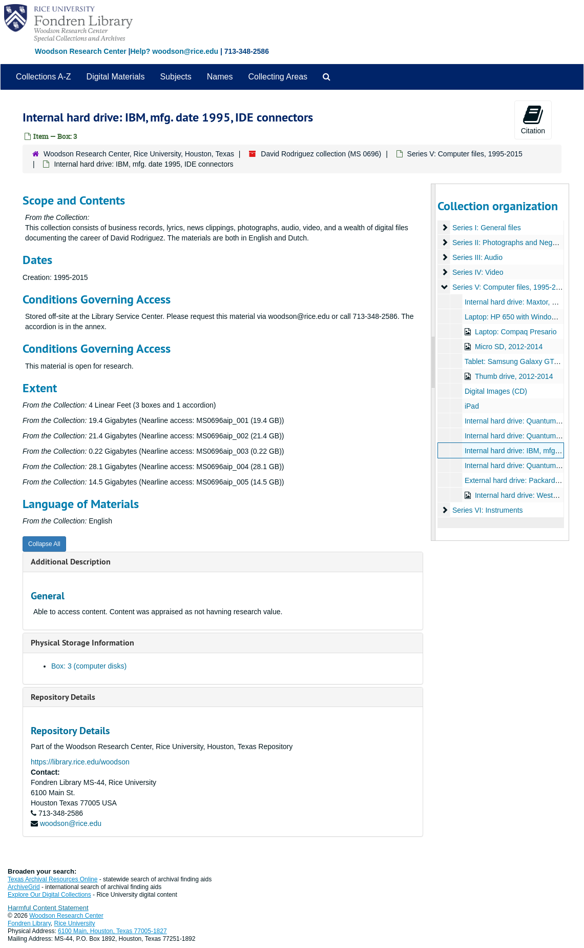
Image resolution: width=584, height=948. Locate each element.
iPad (471, 406)
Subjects (175, 76)
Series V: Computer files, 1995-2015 (465, 154)
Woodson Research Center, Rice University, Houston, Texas (139, 154)
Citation (533, 119)
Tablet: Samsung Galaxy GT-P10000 (522, 361)
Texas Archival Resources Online (52, 879)
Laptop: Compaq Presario (515, 332)
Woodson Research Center (81, 51)
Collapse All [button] (44, 544)
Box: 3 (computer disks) (89, 666)
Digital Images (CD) (495, 391)
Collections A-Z (43, 76)
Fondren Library (29, 923)
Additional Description (71, 561)
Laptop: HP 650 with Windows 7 (515, 317)
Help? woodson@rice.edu (174, 51)
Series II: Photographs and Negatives (511, 242)
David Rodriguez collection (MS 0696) (321, 154)
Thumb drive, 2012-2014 (513, 376)
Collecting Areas (277, 76)
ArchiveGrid (24, 887)
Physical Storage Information (82, 642)
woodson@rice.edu (70, 823)
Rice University (74, 923)
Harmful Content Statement (48, 908)
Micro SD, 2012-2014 (508, 346)
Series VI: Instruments (487, 510)
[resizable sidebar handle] (433, 362)
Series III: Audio (477, 257)
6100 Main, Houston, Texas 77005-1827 (112, 931)
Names (220, 76)
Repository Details (63, 697)
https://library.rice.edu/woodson (80, 762)
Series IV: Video (477, 272)
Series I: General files (486, 228)
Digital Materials (116, 76)
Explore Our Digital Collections (49, 894)
